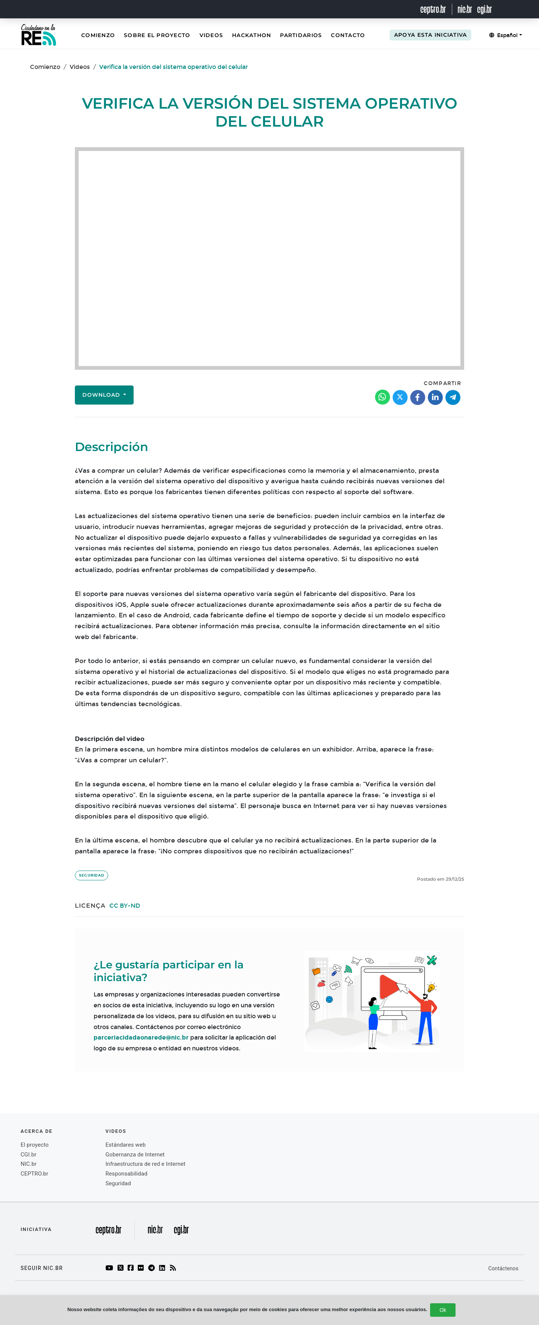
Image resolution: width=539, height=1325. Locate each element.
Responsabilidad (126, 1173)
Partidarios (301, 35)
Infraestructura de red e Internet (146, 1164)
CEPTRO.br (34, 1173)
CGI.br (28, 1154)
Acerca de (37, 1131)
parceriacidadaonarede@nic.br (141, 1037)
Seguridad (91, 875)
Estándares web (126, 1144)
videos (116, 1131)
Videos (211, 35)
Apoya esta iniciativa (430, 34)
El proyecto (35, 1144)
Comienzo (98, 35)
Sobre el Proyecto (157, 35)
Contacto (348, 35)
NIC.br (29, 1164)
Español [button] (503, 35)
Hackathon (251, 35)
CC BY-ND (124, 905)
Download (102, 394)
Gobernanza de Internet (135, 1154)
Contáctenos (503, 1268)
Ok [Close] (442, 1310)
